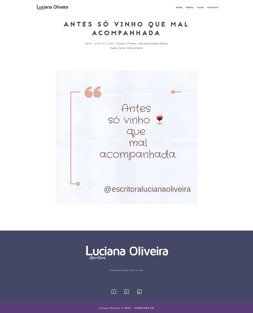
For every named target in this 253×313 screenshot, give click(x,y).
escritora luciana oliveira (153, 43)
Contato (212, 7)
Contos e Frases (126, 43)
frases (113, 47)
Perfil (190, 7)
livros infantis (135, 47)
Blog (201, 7)
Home (179, 7)
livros (122, 47)
